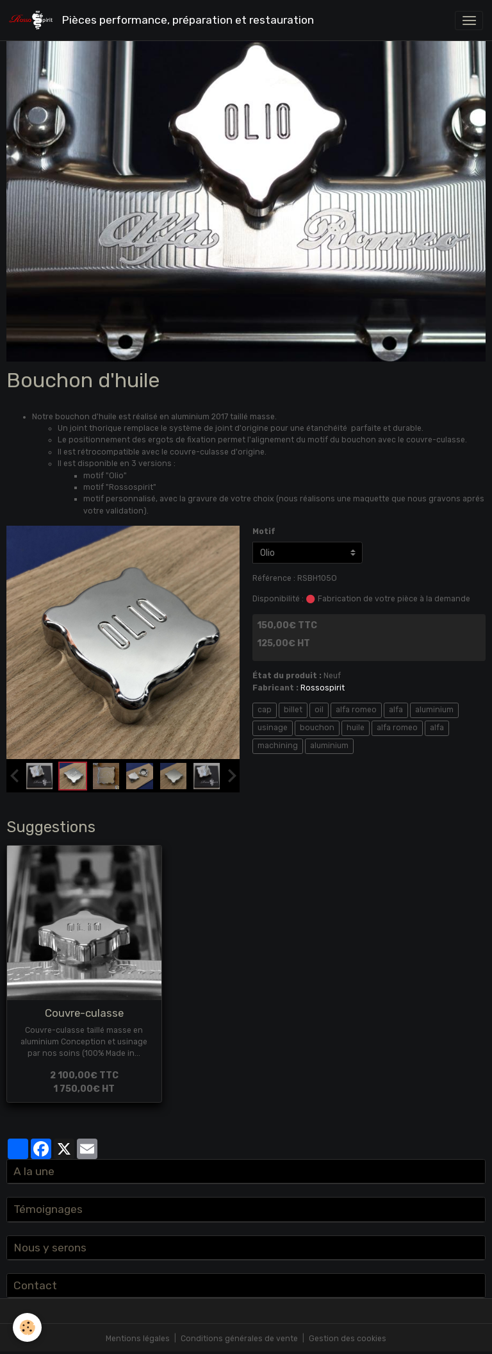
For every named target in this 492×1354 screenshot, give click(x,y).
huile (356, 727)
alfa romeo (356, 709)
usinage (273, 727)
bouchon (317, 727)
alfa (396, 709)
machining (278, 745)
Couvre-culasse (84, 1013)
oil (319, 709)
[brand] (163, 20)
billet (293, 709)
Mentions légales (138, 1338)
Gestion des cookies (347, 1338)
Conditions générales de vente (239, 1338)
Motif (263, 531)
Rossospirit (322, 687)
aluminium (434, 709)
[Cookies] (27, 1327)
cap (265, 709)
